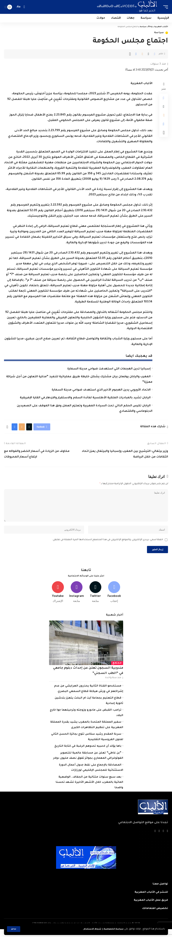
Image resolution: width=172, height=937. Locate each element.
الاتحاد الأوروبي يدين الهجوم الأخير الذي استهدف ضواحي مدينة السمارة (101, 390)
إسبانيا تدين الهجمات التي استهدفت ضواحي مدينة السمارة (109, 369)
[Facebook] (114, 598)
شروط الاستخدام (87, 929)
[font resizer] (18, 7)
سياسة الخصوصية (112, 929)
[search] (24, 7)
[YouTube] (159, 839)
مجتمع (117, 670)
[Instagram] (76, 598)
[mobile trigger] (164, 7)
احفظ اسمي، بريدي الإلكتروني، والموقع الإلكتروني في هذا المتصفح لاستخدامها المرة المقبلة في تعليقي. (107, 545)
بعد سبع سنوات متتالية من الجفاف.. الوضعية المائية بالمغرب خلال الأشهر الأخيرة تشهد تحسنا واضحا (89, 790)
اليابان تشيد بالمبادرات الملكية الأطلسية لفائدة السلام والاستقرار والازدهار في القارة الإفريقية (85, 398)
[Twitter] (95, 598)
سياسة (159, 32)
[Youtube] (58, 598)
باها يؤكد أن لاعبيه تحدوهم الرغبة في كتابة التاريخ (87, 753)
